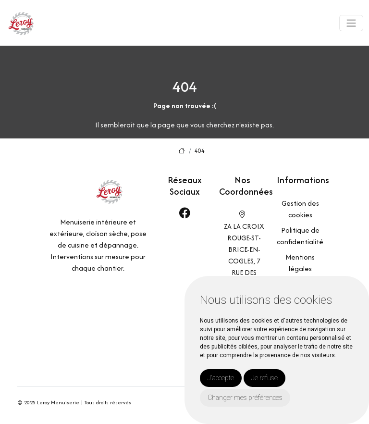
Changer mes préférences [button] (245, 397)
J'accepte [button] (221, 378)
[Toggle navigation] (351, 23)
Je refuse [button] (264, 378)
